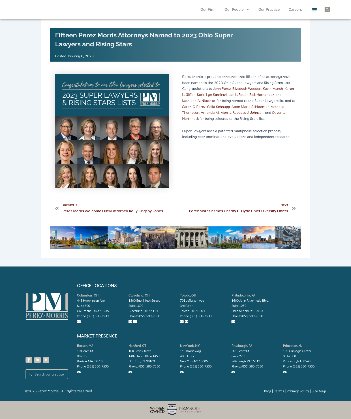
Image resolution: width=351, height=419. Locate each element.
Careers (295, 14)
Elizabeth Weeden (246, 97)
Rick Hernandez (261, 103)
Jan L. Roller (238, 103)
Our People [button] (237, 14)
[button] (314, 14)
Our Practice (269, 14)
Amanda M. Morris (216, 120)
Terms (278, 391)
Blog (266, 391)
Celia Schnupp (218, 114)
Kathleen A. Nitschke (198, 109)
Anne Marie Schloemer (250, 114)
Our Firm (208, 14)
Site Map (318, 391)
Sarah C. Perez (193, 114)
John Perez (222, 97)
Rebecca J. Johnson (248, 120)
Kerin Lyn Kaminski (212, 103)
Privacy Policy (297, 391)
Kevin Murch (273, 97)
